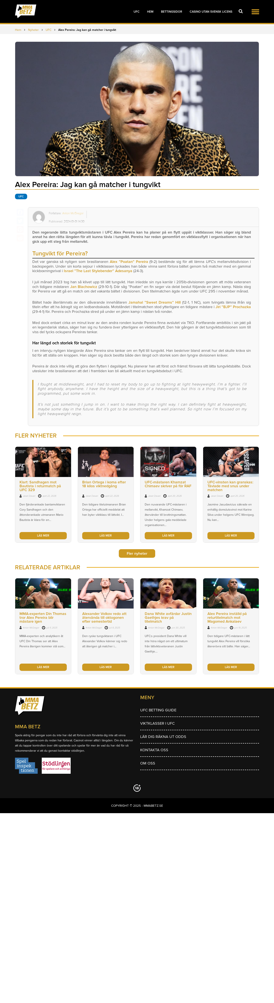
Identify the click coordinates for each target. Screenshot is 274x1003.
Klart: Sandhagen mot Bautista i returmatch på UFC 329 (40, 486)
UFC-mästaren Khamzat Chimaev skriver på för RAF (168, 484)
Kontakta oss (154, 750)
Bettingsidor (171, 11)
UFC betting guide (158, 710)
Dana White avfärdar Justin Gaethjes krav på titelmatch (168, 617)
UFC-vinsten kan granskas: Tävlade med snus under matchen (230, 486)
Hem (150, 11)
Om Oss (147, 763)
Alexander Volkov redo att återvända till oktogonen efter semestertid (104, 617)
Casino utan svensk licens (211, 11)
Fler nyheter (137, 553)
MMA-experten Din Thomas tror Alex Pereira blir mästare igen (42, 617)
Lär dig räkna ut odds (163, 736)
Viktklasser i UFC (157, 723)
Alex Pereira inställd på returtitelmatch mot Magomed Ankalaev (227, 617)
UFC (137, 11)
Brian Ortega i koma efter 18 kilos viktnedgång (104, 484)
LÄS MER (43, 535)
